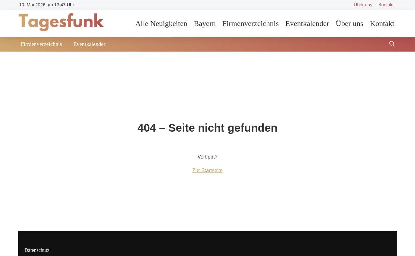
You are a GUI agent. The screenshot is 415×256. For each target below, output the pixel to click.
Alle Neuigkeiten (161, 23)
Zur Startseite (207, 170)
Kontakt (386, 4)
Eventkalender (307, 23)
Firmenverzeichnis (250, 23)
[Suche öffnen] (392, 44)
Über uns (363, 4)
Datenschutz (37, 250)
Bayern (205, 23)
